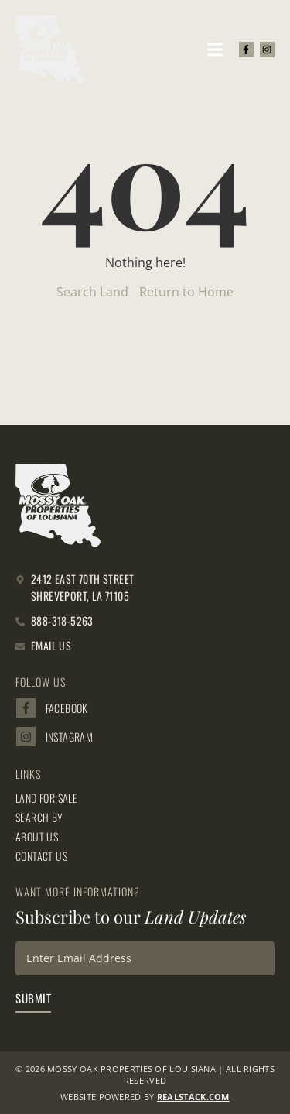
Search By (39, 817)
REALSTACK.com (193, 1096)
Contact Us (41, 856)
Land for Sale (46, 798)
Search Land (92, 291)
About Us (36, 837)
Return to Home (186, 291)
